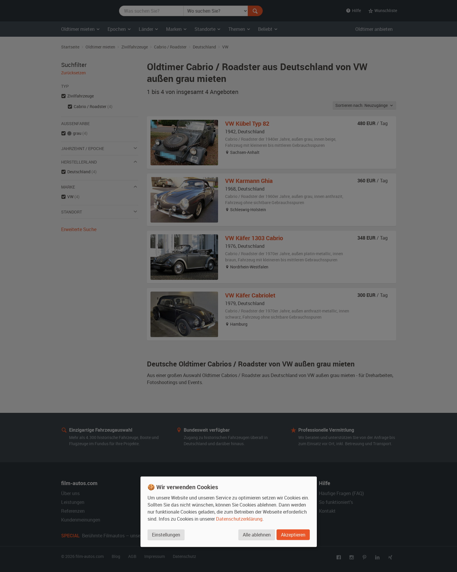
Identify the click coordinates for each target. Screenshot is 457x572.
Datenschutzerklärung (239, 519)
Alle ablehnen (257, 534)
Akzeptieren (293, 534)
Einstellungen (166, 534)
